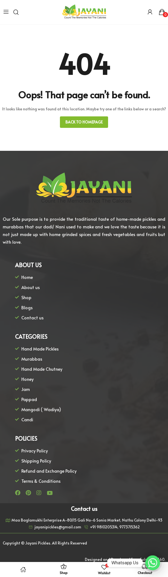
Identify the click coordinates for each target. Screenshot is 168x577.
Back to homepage (84, 122)
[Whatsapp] (152, 562)
